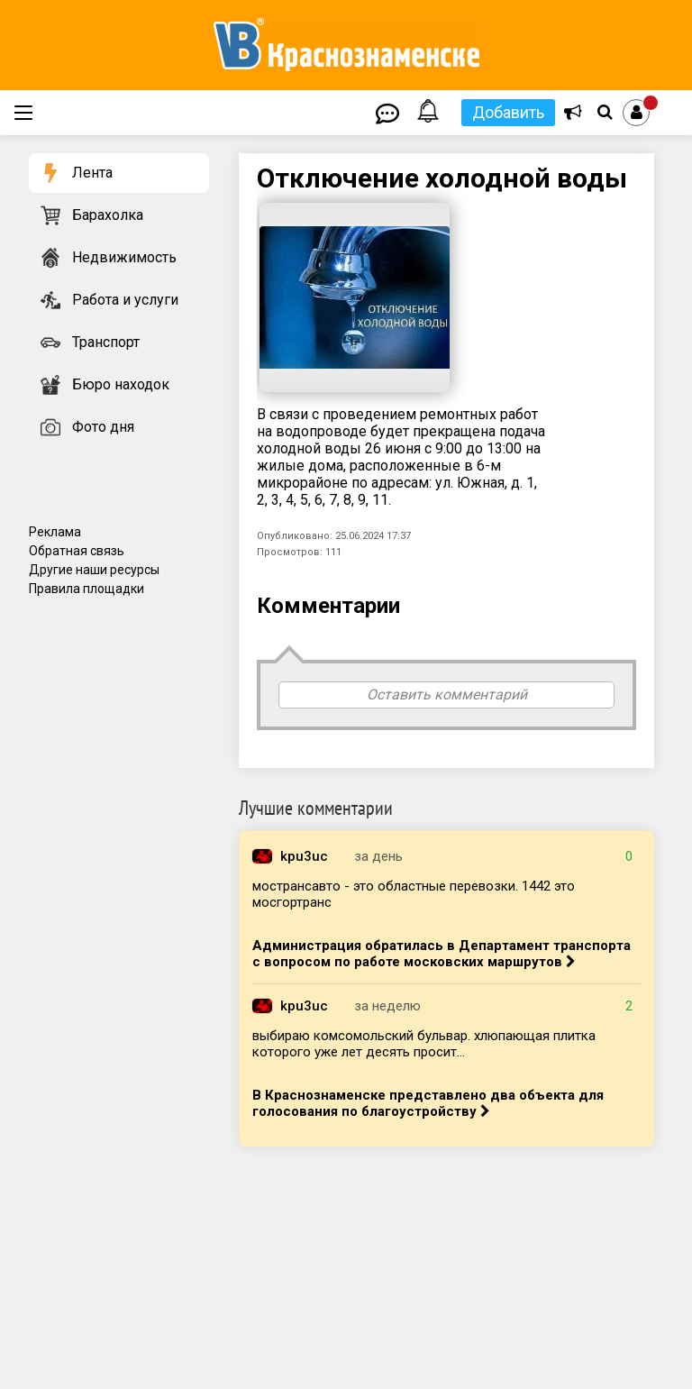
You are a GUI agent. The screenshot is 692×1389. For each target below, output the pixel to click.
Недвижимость (124, 257)
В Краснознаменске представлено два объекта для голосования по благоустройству (428, 1103)
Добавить (508, 112)
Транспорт (106, 342)
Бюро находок (120, 384)
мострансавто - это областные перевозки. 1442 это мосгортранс (413, 894)
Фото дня (103, 426)
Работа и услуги (125, 299)
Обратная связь (76, 551)
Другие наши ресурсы (94, 569)
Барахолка (107, 215)
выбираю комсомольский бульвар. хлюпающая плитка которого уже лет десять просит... (424, 1044)
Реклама (55, 532)
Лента (92, 172)
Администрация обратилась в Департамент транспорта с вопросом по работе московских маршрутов (441, 953)
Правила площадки (86, 588)
